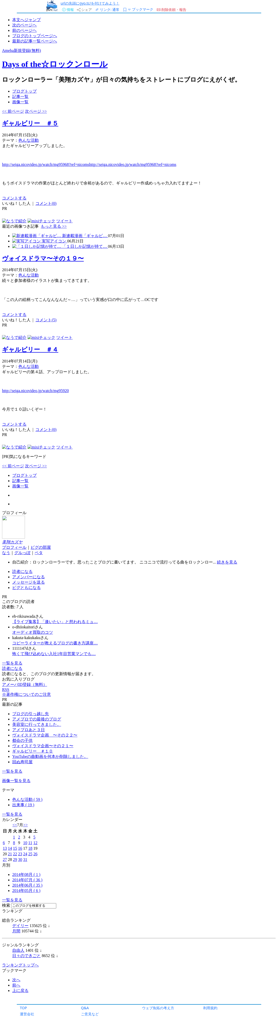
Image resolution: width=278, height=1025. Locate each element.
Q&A (85, 1007)
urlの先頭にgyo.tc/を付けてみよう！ (90, 3)
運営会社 (27, 1014)
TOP (23, 1007)
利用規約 (210, 1007)
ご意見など (90, 1014)
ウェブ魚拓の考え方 (158, 1007)
